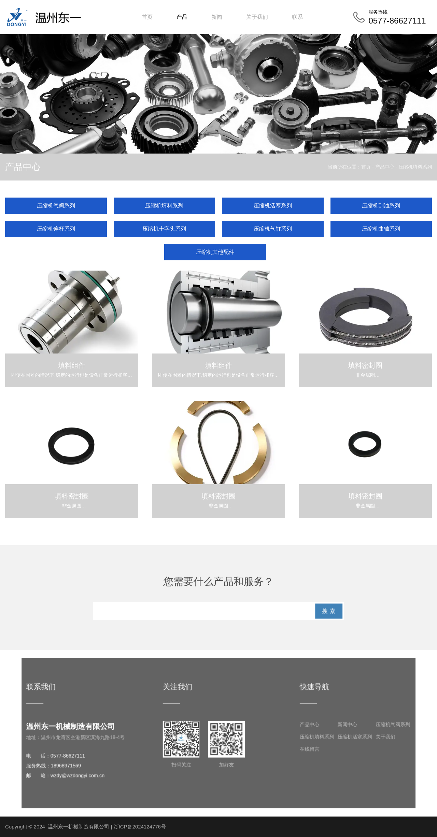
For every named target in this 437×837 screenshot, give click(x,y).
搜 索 (337, 612)
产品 (182, 17)
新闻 (216, 17)
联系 (297, 17)
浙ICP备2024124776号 (140, 826)
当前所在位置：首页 (350, 167)
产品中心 (384, 167)
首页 (147, 17)
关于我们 (257, 17)
